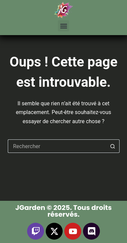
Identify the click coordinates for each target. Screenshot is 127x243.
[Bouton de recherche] (113, 146)
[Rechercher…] (57, 146)
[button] (63, 25)
